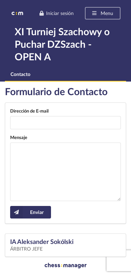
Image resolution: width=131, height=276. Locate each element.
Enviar (27, 212)
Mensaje (18, 137)
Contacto (20, 74)
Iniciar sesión (56, 13)
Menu (102, 13)
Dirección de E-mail (29, 111)
